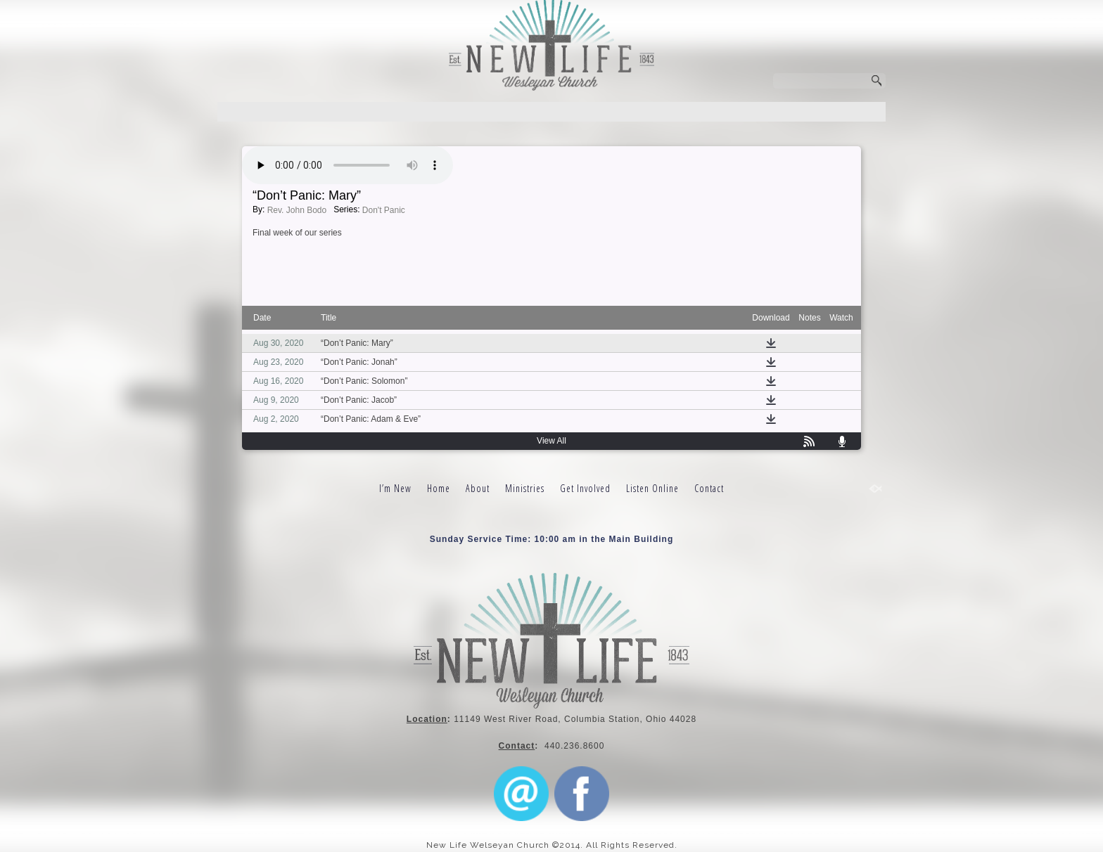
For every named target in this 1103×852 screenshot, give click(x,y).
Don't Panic (383, 210)
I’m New (395, 488)
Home (438, 488)
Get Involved (585, 488)
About (478, 488)
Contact (709, 488)
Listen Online (652, 488)
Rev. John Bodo (297, 210)
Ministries (524, 488)
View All (551, 441)
